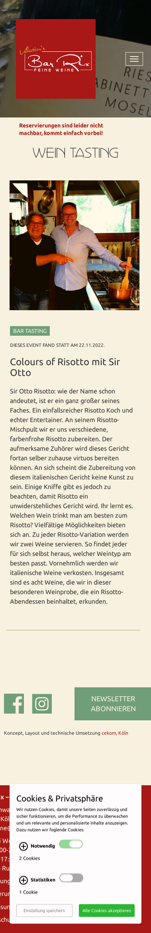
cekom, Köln (115, 732)
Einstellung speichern (44, 914)
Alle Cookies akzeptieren (106, 914)
